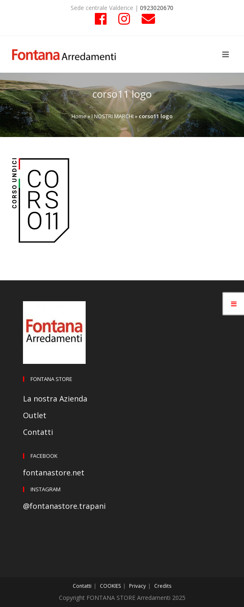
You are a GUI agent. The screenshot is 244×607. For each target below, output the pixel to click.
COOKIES (110, 585)
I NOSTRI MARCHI (113, 116)
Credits (162, 585)
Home (78, 116)
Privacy (137, 585)
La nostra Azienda (55, 399)
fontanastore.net (53, 472)
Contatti (38, 432)
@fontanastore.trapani (64, 506)
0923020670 (156, 8)
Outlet (34, 415)
